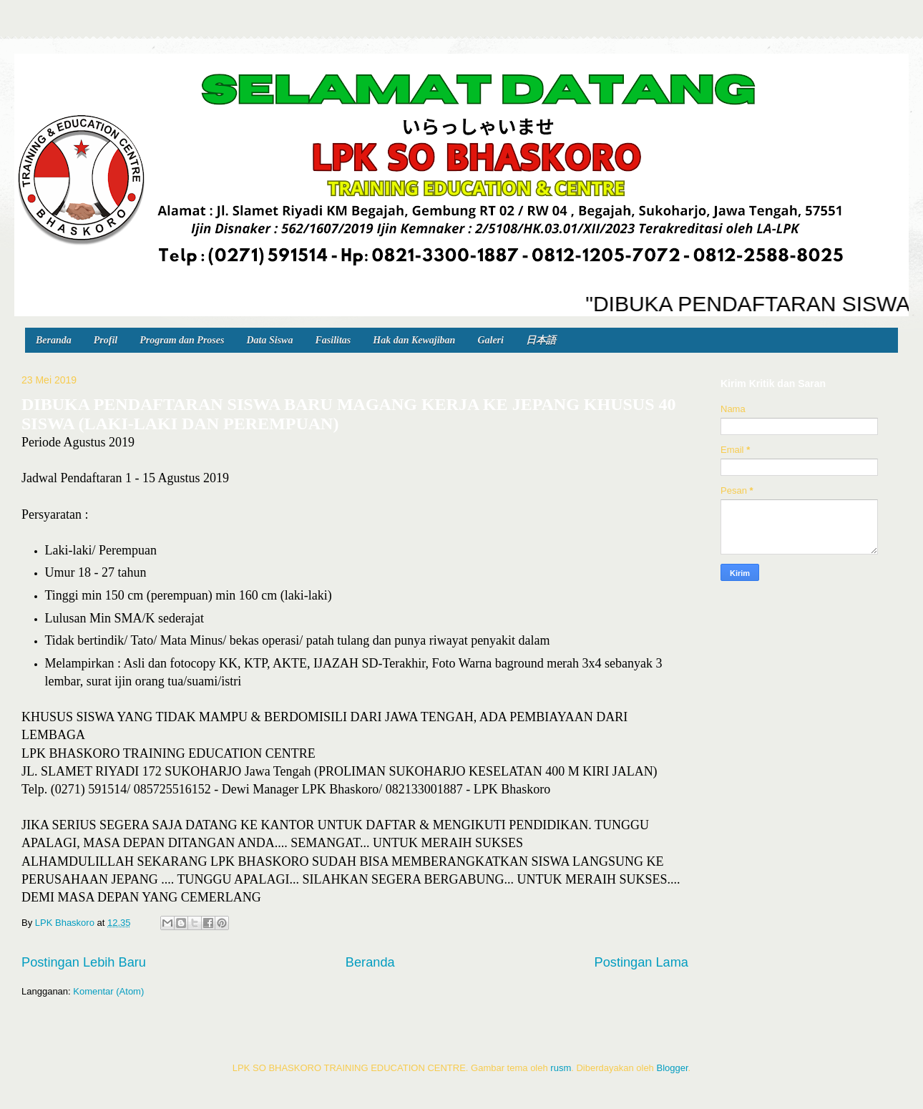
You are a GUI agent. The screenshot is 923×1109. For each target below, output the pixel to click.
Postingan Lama (641, 962)
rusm (560, 1067)
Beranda (54, 340)
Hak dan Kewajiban (414, 340)
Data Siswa (269, 340)
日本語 (541, 340)
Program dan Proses (182, 340)
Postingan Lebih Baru (83, 962)
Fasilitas (333, 340)
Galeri (490, 340)
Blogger (672, 1067)
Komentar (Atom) (108, 991)
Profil (105, 340)
